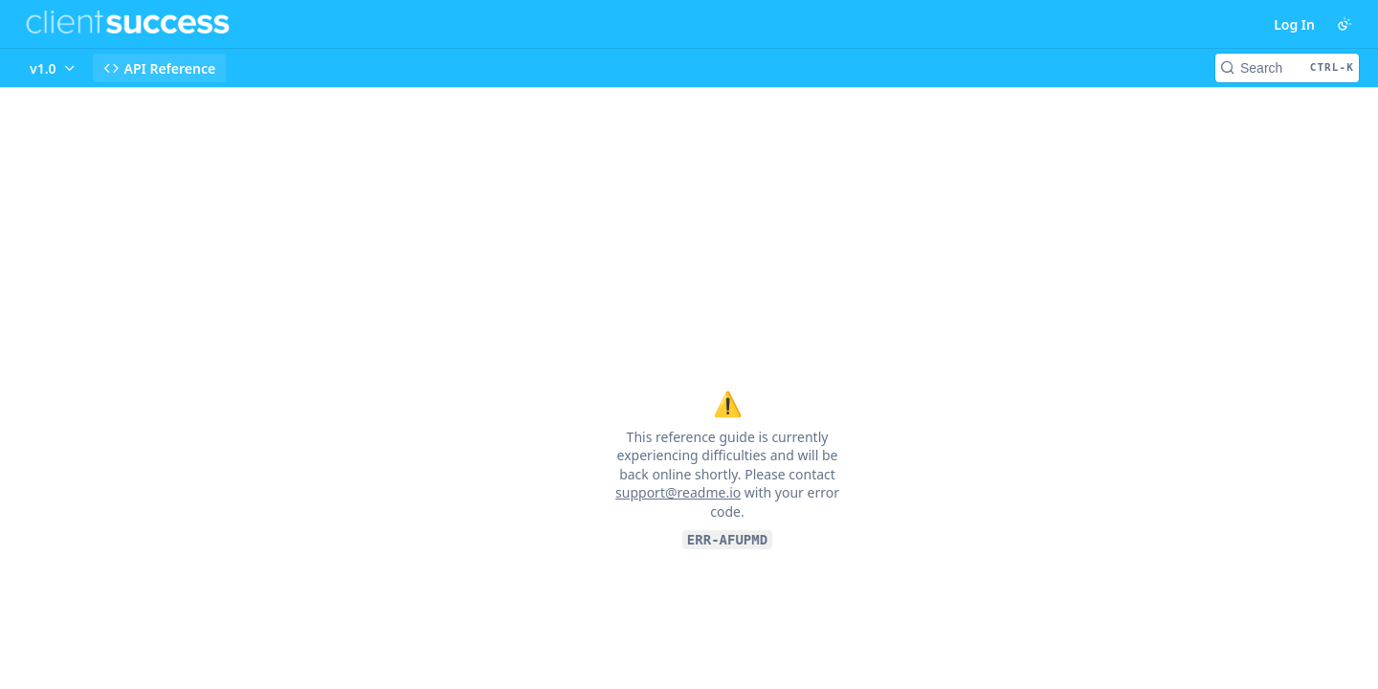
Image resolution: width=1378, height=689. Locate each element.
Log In (1294, 24)
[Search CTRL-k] (1287, 68)
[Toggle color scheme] (1344, 24)
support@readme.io (678, 492)
